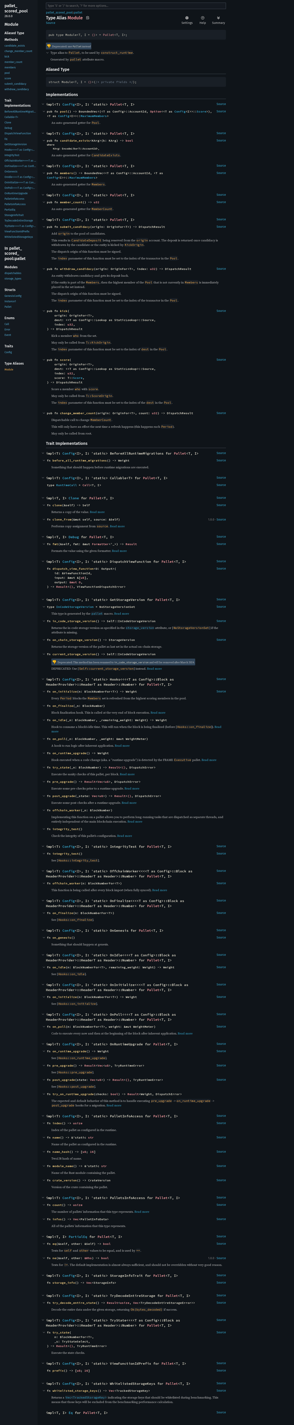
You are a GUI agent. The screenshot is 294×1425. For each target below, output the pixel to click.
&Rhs (88, 1258)
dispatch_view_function (73, 568)
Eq (71, 1413)
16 (92, 1152)
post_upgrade (63, 796)
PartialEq (78, 1237)
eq (54, 1244)
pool (64, 111)
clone (57, 505)
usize (77, 1123)
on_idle (59, 720)
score (64, 360)
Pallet (108, 35)
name (56, 1137)
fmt (55, 544)
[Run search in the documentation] (136, 6)
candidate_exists (75, 140)
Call (86, 485)
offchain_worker (66, 810)
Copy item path (88, 17)
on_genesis (61, 937)
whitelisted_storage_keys (75, 1391)
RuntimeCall (66, 485)
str (91, 1137)
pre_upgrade (62, 782)
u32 (96, 202)
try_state (60, 767)
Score (201, 111)
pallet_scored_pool (59, 12)
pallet (78, 12)
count (57, 1205)
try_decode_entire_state (74, 1303)
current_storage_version (74, 654)
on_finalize (62, 706)
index (57, 1123)
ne (54, 1258)
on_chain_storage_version (75, 640)
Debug (74, 537)
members (66, 173)
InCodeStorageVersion (75, 607)
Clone (74, 498)
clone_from (61, 519)
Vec (100, 782)
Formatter (100, 544)
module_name (62, 1166)
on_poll (59, 739)
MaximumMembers (94, 116)
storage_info (63, 1282)
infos (57, 1219)
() (93, 35)
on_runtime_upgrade (69, 753)
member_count (71, 202)
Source (50, 23)
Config (68, 104)
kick (64, 311)
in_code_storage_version (74, 621)
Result (131, 544)
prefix (58, 1370)
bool (129, 140)
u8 (82, 578)
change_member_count (78, 413)
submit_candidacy (75, 227)
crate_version (64, 1180)
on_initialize (64, 691)
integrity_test (65, 829)
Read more (97, 512)
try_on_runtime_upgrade (73, 1094)
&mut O (75, 582)
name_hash (60, 1152)
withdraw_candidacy (77, 269)
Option (155, 111)
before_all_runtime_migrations (79, 460)
